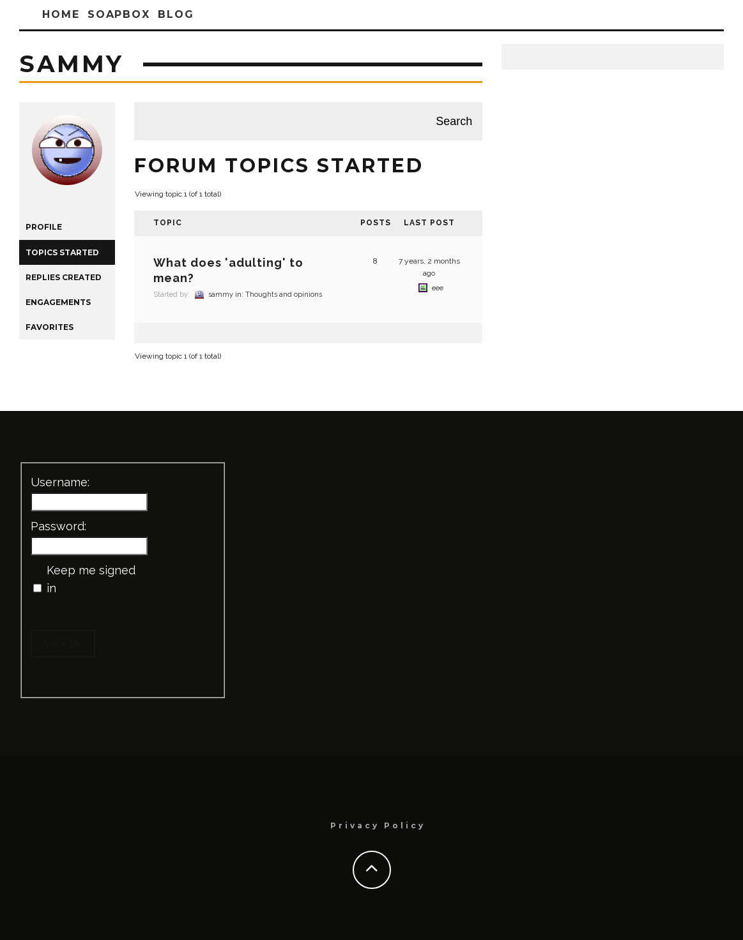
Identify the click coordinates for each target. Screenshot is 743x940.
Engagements (58, 302)
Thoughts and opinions (283, 294)
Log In (63, 643)
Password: (58, 526)
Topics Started (62, 252)
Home (61, 14)
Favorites (49, 327)
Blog (176, 14)
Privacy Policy (377, 825)
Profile (44, 227)
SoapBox (119, 14)
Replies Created (64, 277)
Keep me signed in (91, 579)
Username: (60, 482)
